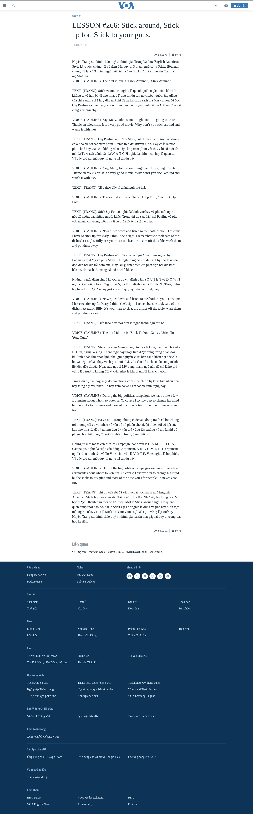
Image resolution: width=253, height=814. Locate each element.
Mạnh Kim (33, 629)
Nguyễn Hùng (86, 629)
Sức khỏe (184, 608)
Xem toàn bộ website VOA (43, 736)
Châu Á (82, 602)
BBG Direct (34, 797)
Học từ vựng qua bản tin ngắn (95, 689)
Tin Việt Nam (85, 575)
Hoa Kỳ (82, 608)
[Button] (161, 55)
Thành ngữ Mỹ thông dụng (144, 683)
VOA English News (38, 804)
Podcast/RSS (34, 581)
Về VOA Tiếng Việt (39, 716)
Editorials (133, 804)
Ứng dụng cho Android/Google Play (99, 757)
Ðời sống (133, 608)
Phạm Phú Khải (137, 629)
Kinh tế (132, 602)
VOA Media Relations (91, 797)
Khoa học (184, 602)
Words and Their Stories (142, 689)
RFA (131, 797)
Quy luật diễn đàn (88, 716)
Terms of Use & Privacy (142, 716)
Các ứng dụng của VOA (142, 757)
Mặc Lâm (32, 635)
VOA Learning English (141, 696)
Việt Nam (32, 602)
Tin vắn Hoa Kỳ (137, 656)
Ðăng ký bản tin (36, 575)
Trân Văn (184, 629)
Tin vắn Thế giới (87, 662)
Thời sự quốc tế (86, 581)
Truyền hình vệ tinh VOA (42, 656)
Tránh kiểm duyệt (37, 777)
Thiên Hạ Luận (137, 635)
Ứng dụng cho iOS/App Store (44, 757)
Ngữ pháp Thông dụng (40, 689)
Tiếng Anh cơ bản (37, 683)
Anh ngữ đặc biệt (88, 696)
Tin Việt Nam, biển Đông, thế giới (47, 662)
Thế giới (32, 608)
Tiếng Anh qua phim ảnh (41, 696)
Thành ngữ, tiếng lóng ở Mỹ (94, 683)
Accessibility (85, 804)
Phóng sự (83, 656)
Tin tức (76, 16)
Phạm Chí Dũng (87, 635)
